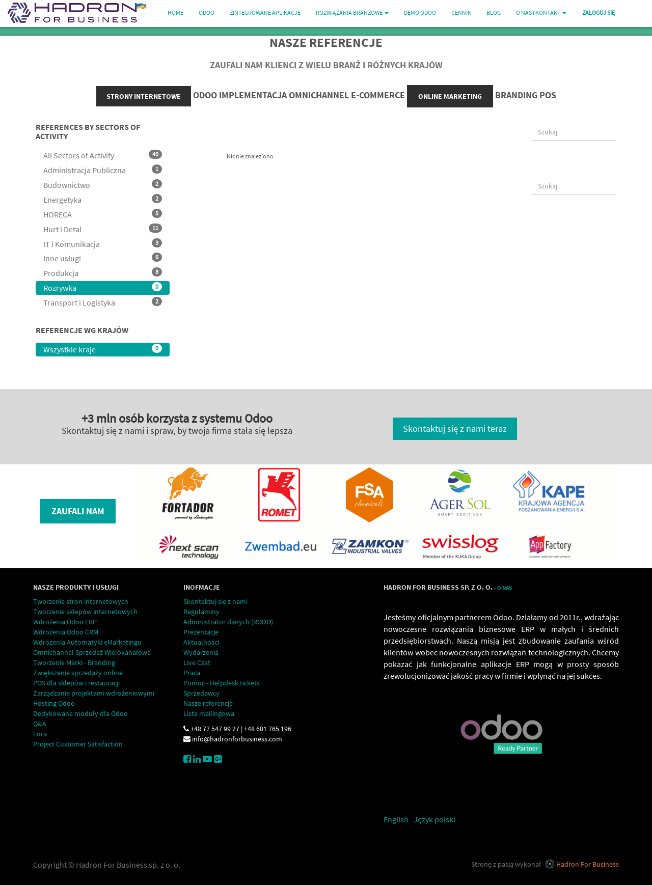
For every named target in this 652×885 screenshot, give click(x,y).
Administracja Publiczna (102, 169)
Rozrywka (102, 287)
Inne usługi (102, 258)
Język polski (434, 819)
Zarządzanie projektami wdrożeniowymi (93, 693)
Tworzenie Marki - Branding (74, 662)
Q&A (39, 723)
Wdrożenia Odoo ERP (65, 621)
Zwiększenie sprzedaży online (78, 672)
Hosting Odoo (54, 703)
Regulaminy (201, 611)
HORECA (102, 214)
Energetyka (102, 199)
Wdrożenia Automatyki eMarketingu (87, 642)
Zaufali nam (77, 511)
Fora (40, 733)
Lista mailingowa (208, 713)
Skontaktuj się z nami (215, 601)
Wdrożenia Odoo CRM (65, 632)
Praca (191, 672)
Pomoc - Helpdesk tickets (221, 682)
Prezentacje (201, 632)
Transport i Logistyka (102, 302)
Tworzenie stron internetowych (80, 601)
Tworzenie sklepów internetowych (85, 611)
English (396, 819)
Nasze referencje (208, 703)
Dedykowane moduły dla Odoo (80, 713)
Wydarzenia (201, 652)
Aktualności (201, 642)
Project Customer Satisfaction (78, 744)
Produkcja (102, 272)
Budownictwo (102, 184)
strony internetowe (143, 96)
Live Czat (196, 662)
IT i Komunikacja (102, 243)
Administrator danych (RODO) (228, 621)
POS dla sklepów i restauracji (76, 682)
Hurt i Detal (102, 229)
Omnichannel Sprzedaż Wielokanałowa (92, 652)
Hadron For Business (587, 864)
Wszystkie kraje (102, 349)
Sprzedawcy (201, 693)
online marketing (450, 96)
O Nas (504, 588)
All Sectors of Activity (102, 155)
